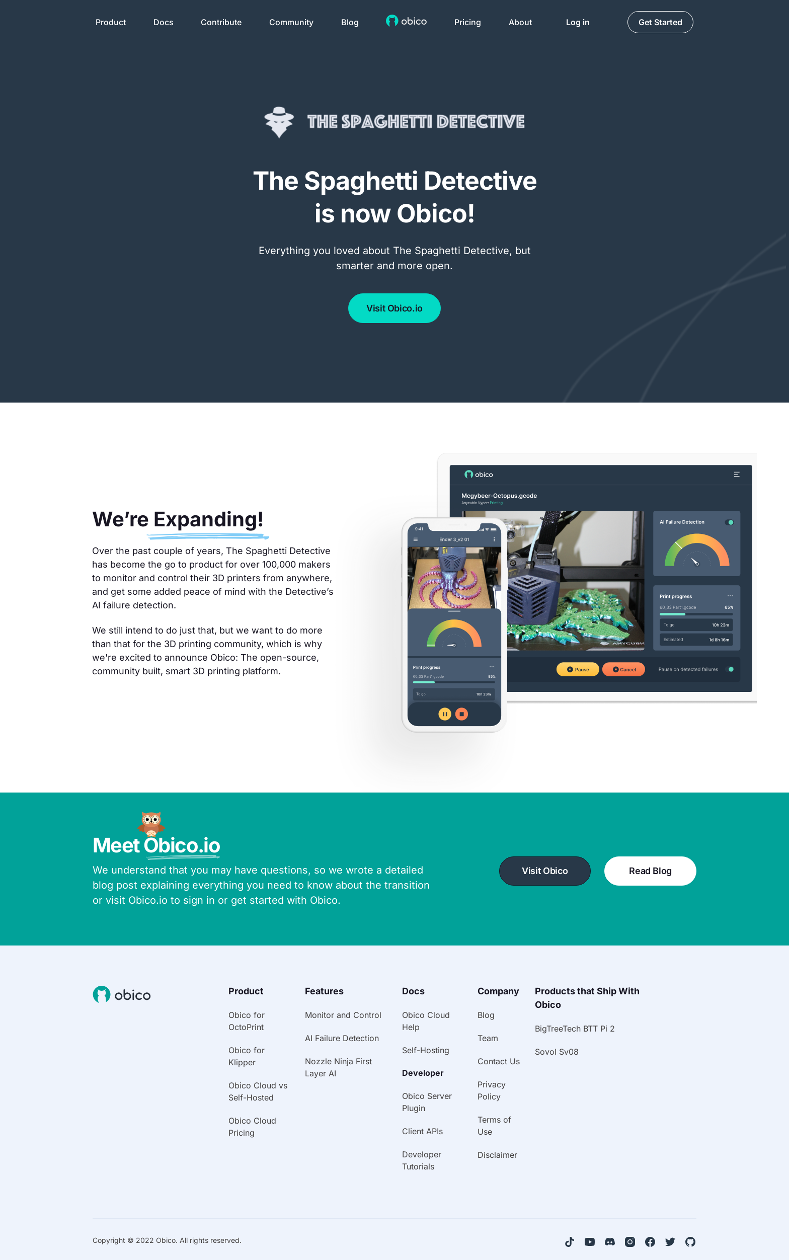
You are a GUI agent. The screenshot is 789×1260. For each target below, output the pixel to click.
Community (291, 22)
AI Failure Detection (342, 1038)
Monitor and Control (343, 1015)
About (520, 22)
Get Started (660, 22)
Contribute (221, 22)
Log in (578, 22)
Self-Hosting (425, 1050)
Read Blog (650, 870)
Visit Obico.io (394, 308)
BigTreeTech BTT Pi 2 (575, 1028)
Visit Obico (545, 870)
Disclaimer (497, 1155)
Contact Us (499, 1061)
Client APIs (422, 1131)
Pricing (467, 22)
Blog (350, 22)
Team (488, 1038)
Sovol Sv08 (557, 1052)
